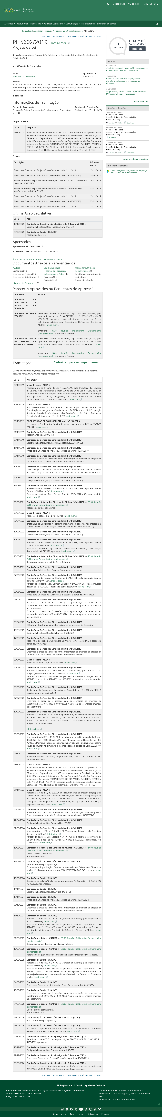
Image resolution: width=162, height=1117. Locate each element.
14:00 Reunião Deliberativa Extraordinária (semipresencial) (64, 849)
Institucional (22, 23)
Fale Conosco (133, 4)
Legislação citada (52, 267)
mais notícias (141, 101)
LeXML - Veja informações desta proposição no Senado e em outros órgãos (127, 171)
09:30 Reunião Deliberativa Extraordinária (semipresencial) (64, 503)
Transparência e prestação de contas (98, 23)
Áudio (111, 123)
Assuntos (8, 23)
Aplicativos (93, 1114)
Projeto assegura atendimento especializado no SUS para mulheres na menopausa (126, 92)
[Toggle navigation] (157, 24)
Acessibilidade (119, 4)
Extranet (105, 1114)
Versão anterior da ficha (75, 36)
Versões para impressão (92, 36)
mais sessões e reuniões (135, 159)
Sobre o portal (59, 1114)
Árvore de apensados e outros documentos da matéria (38, 259)
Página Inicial (27, 31)
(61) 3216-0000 (133, 1093)
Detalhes (130, 123)
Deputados (35, 23)
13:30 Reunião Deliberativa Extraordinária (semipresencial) (64, 558)
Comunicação (72, 23)
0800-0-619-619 (122, 1090)
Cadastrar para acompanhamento (53, 36)
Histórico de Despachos (24, 283)
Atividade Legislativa (53, 23)
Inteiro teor (58, 43)
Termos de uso (77, 1114)
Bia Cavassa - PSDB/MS (24, 76)
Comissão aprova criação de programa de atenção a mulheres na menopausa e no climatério (123, 80)
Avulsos (16, 267)
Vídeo (120, 123)
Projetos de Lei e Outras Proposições (68, 31)
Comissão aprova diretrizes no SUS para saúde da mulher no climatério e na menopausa (127, 69)
